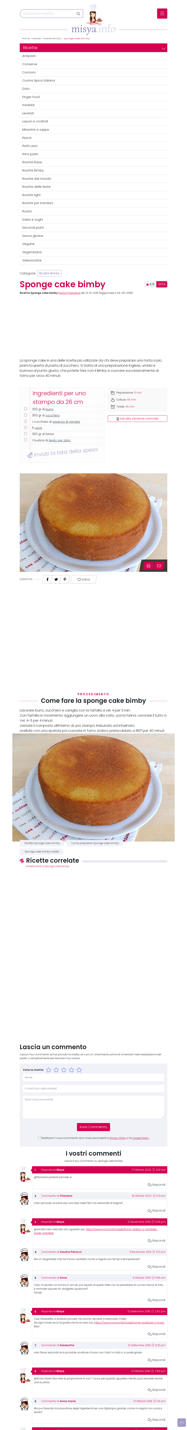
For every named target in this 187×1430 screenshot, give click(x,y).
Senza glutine (32, 236)
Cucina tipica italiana (38, 80)
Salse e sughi (32, 219)
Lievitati (28, 113)
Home (26, 38)
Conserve (29, 64)
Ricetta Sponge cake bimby (42, 843)
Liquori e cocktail (35, 121)
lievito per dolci (60, 440)
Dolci (26, 89)
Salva (83, 579)
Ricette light (31, 195)
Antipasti (29, 56)
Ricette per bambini (37, 203)
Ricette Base (32, 162)
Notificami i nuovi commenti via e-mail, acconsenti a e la (95, 1138)
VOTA (161, 284)
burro (49, 409)
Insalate (28, 105)
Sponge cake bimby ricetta (42, 851)
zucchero (53, 415)
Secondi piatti (33, 227)
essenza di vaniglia (66, 422)
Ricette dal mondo (36, 179)
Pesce (27, 138)
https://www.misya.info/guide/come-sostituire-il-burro (129, 1322)
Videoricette (32, 260)
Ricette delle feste (36, 187)
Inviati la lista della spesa (62, 452)
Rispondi (156, 1185)
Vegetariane (32, 252)
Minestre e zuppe (35, 129)
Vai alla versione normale (137, 418)
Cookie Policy (140, 1138)
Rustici (27, 211)
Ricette (36, 38)
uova (38, 428)
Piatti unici (30, 146)
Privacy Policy (118, 1138)
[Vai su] (181, 1422)
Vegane (28, 244)
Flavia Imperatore (69, 293)
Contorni (29, 72)
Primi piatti (30, 154)
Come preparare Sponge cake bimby (95, 843)
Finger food (31, 97)
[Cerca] (47, 13)
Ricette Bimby (52, 38)
